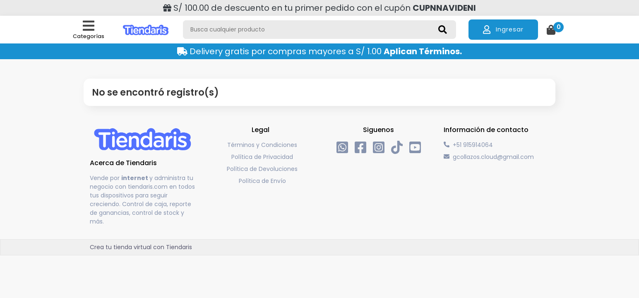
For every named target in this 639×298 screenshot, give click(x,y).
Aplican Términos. (423, 51)
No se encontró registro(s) (155, 92)
